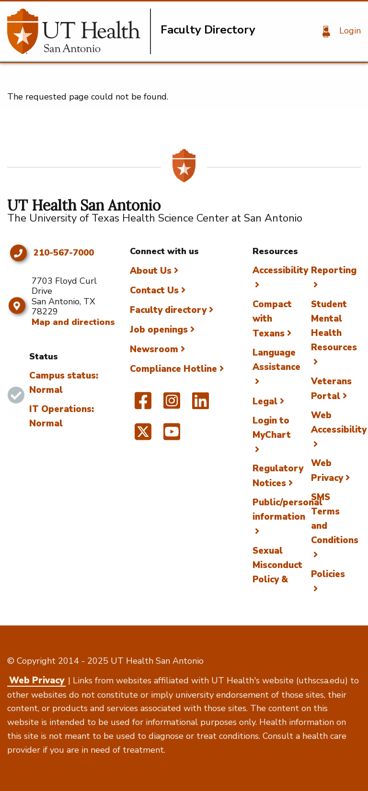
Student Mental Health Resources (334, 326)
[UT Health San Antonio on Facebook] (143, 405)
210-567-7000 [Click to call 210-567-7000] (64, 253)
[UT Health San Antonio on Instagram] (171, 405)
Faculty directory (168, 310)
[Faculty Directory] (79, 31)
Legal (265, 401)
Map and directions (73, 322)
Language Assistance (276, 359)
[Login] (338, 31)
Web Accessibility (339, 422)
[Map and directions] (17, 305)
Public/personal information (287, 509)
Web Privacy (36, 680)
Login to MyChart (272, 427)
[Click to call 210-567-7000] (18, 253)
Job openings (159, 329)
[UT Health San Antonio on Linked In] (200, 405)
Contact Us (154, 290)
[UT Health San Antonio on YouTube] (171, 436)
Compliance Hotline (173, 369)
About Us (151, 271)
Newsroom (154, 349)
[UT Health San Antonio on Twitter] (143, 436)
